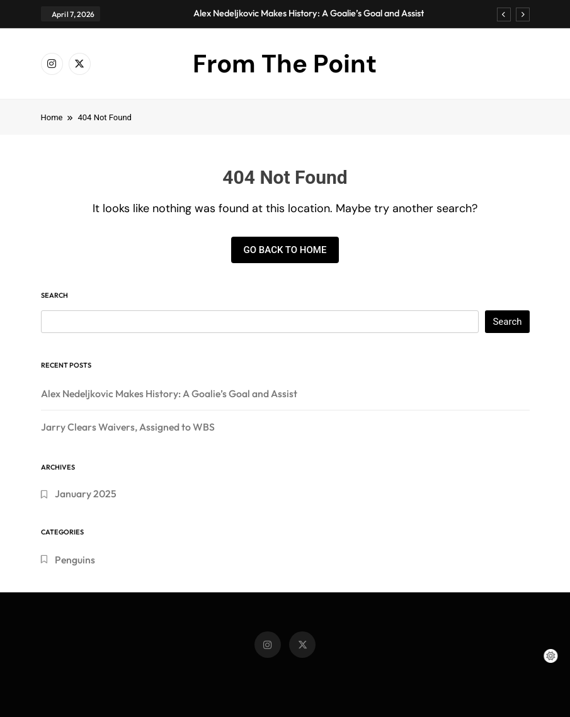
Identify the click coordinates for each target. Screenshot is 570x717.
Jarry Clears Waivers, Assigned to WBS (128, 427)
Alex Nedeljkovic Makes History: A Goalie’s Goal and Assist (308, 13)
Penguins (75, 559)
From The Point (285, 63)
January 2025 (86, 493)
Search (54, 295)
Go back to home (285, 250)
